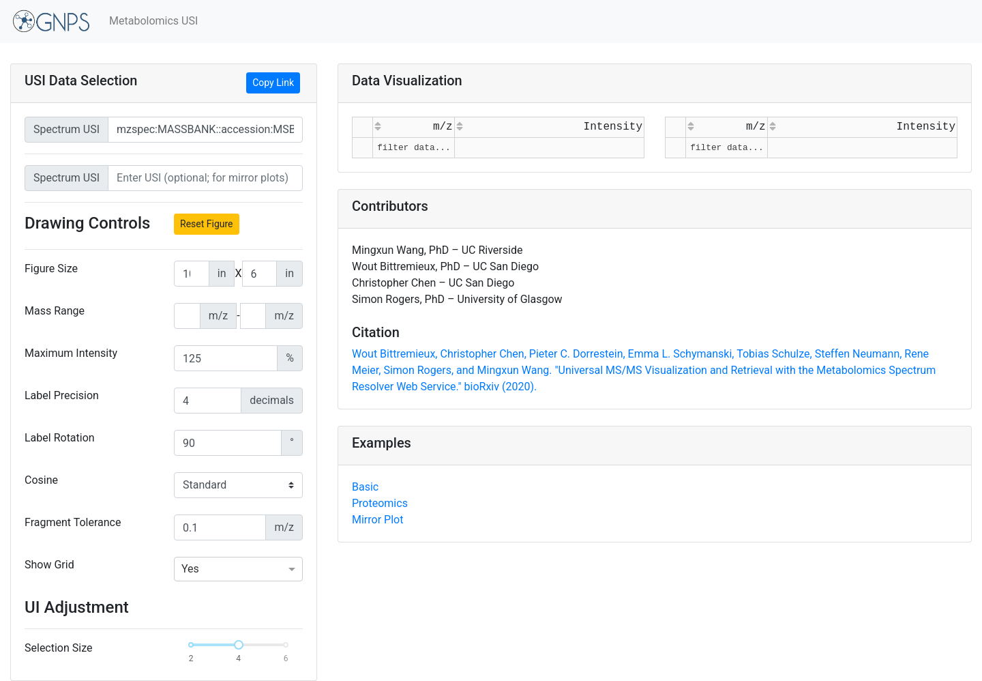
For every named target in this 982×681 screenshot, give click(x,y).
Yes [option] (190, 568)
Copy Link (273, 82)
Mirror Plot (377, 519)
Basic (365, 486)
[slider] (238, 645)
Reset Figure (206, 223)
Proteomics (380, 503)
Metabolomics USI (153, 20)
